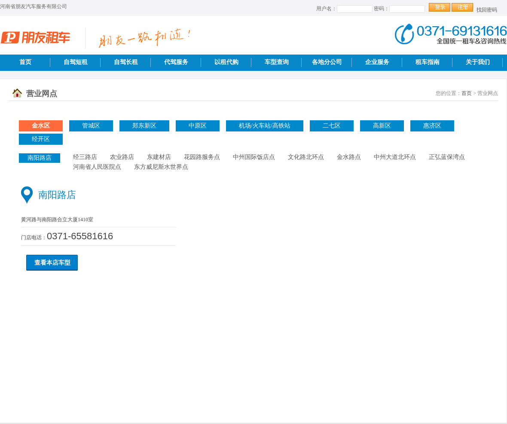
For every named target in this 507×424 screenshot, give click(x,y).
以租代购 (226, 62)
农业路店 (122, 157)
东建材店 (159, 157)
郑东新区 (144, 125)
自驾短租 (76, 62)
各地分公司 (327, 62)
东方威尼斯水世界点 (161, 167)
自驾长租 (126, 62)
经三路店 (85, 157)
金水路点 (349, 157)
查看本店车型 (52, 262)
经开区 (41, 139)
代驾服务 (176, 62)
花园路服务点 (202, 157)
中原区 (198, 125)
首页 (25, 62)
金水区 (41, 125)
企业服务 (377, 62)
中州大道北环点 (395, 157)
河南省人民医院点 (97, 167)
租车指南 (427, 62)
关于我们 (478, 62)
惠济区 (432, 125)
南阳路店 (39, 158)
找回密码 (486, 10)
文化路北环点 (306, 157)
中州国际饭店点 (254, 157)
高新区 (382, 125)
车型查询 (277, 62)
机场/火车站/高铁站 (264, 125)
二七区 (332, 125)
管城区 (91, 125)
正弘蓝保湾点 (447, 157)
